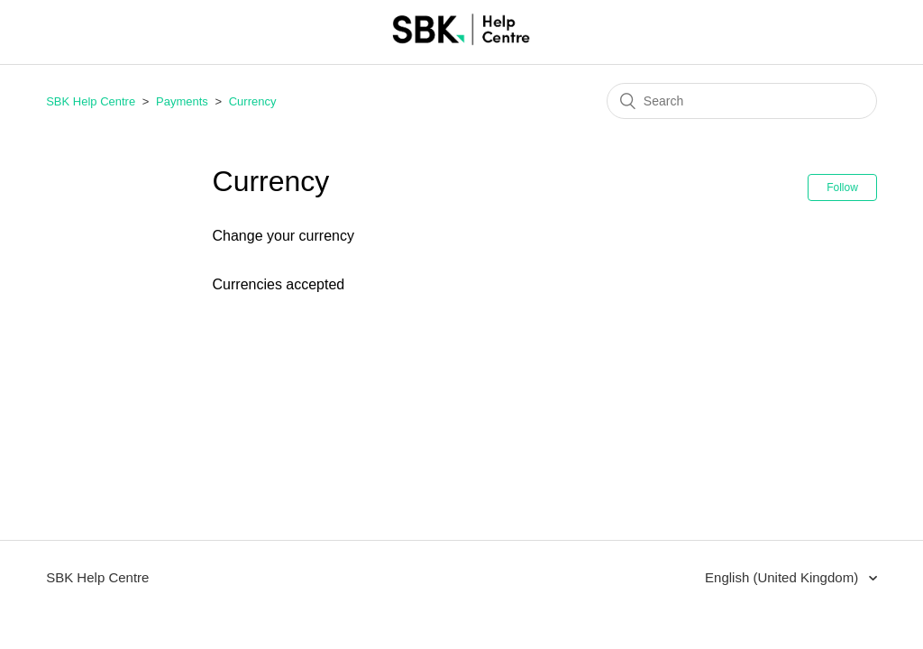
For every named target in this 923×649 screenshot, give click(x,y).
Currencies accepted (279, 284)
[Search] (742, 101)
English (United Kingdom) (783, 577)
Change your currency (283, 235)
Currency (253, 101)
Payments (182, 101)
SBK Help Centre (90, 101)
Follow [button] (842, 187)
